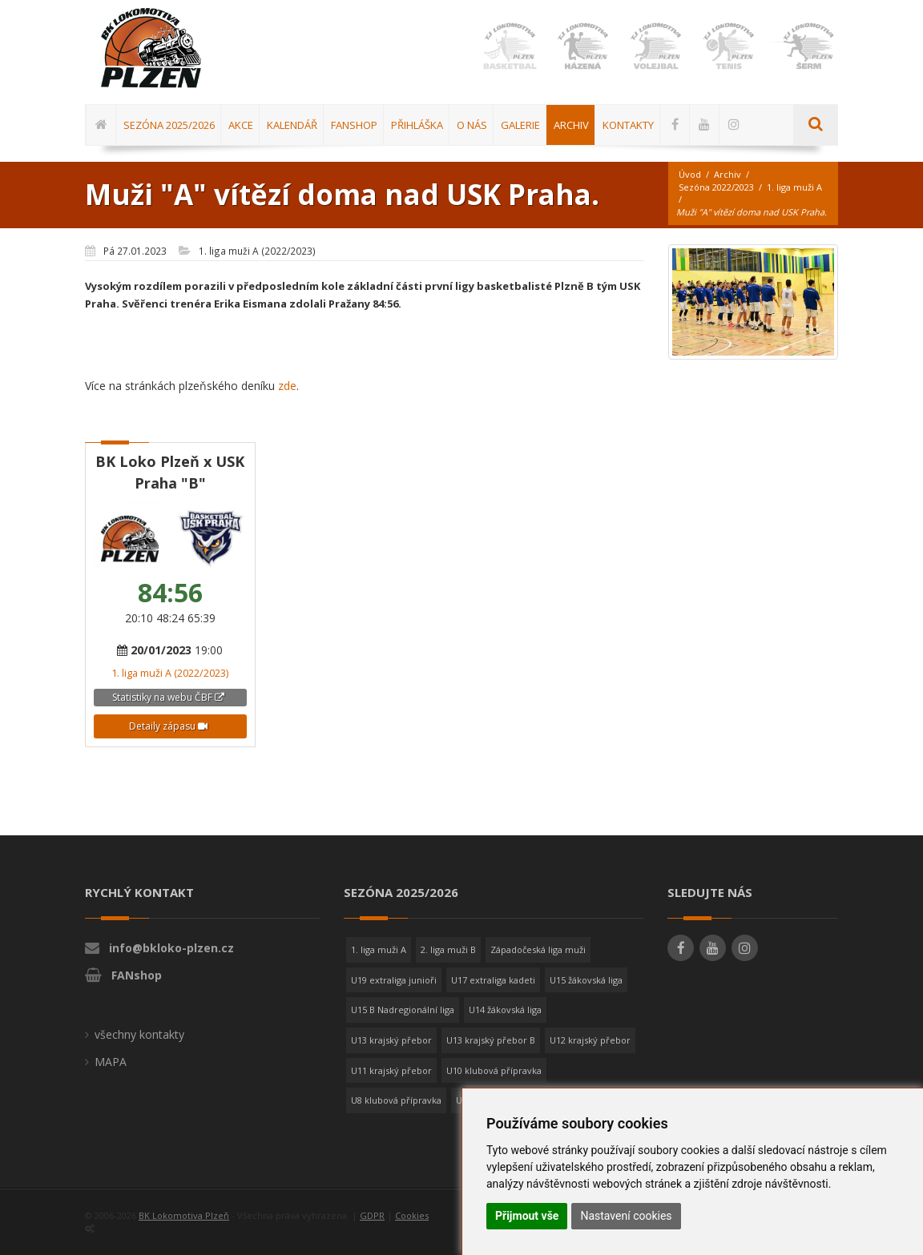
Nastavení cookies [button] (625, 1215)
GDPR (372, 1215)
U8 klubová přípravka (396, 1100)
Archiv (727, 174)
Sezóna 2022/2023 (716, 187)
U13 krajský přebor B (490, 1040)
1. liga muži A (794, 187)
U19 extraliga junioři (394, 980)
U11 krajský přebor (391, 1070)
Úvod (690, 174)
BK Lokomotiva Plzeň (184, 1215)
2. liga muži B (448, 949)
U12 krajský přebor (590, 1040)
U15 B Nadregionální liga (402, 1010)
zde (287, 385)
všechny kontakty (139, 1034)
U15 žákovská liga (586, 980)
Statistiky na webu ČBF (168, 697)
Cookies (412, 1215)
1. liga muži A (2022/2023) (169, 673)
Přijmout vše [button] (526, 1215)
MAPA (111, 1061)
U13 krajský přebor (391, 1040)
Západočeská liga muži (538, 949)
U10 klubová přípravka (494, 1070)
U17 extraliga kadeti (493, 980)
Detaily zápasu (168, 726)
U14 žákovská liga (505, 1010)
